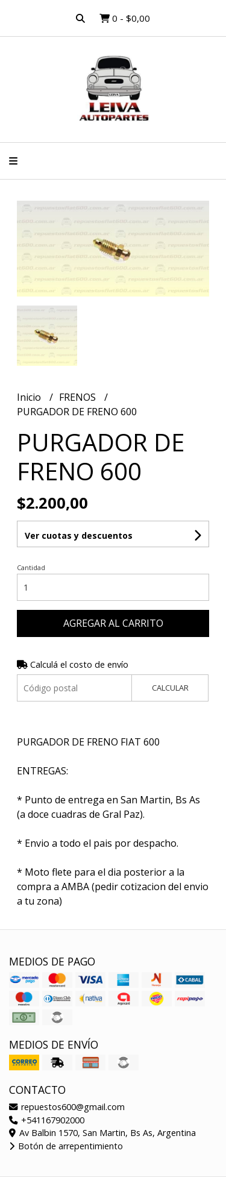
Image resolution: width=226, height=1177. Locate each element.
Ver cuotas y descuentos (79, 535)
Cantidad (31, 567)
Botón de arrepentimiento (66, 1146)
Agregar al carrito (113, 623)
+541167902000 (46, 1120)
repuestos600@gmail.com (67, 1107)
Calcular (170, 687)
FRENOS (78, 397)
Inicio (30, 397)
